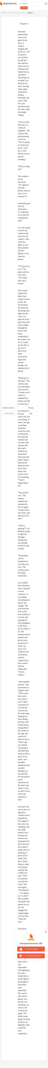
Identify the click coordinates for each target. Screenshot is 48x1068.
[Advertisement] (24, 1045)
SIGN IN (24, 8)
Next (30, 413)
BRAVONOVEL (8, 3)
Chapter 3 (30, 13)
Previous (31, 408)
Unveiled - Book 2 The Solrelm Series (13, 13)
